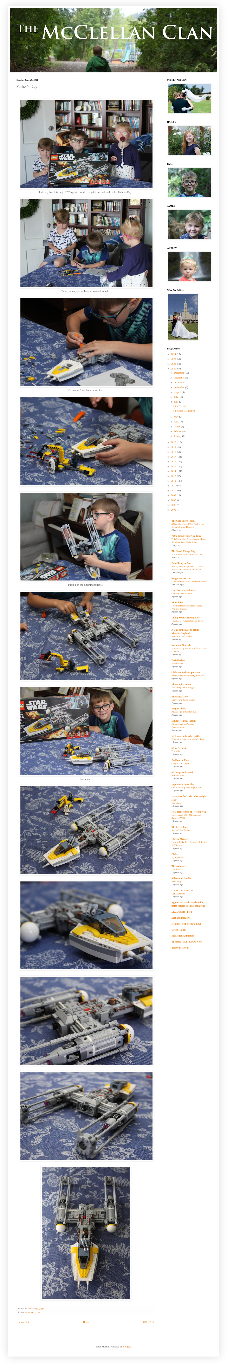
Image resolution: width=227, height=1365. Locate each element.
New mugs (176, 881)
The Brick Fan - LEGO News (186, 941)
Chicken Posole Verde (181, 593)
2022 (174, 363)
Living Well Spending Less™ (186, 617)
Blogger (127, 1346)
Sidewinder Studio (181, 878)
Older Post (148, 1322)
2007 (174, 505)
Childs (174, 854)
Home (86, 1322)
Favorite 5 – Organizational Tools (187, 620)
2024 (174, 354)
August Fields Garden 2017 (184, 711)
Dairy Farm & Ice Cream (183, 699)
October (178, 382)
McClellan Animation (182, 935)
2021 (174, 368)
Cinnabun (176, 803)
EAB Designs (178, 660)
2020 (174, 442)
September (179, 387)
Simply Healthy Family (183, 720)
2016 (174, 461)
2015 (174, 466)
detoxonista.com (180, 947)
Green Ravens (178, 929)
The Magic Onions (181, 684)
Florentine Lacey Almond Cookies (187, 739)
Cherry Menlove (180, 839)
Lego (39, 1312)
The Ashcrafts (178, 866)
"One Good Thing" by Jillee (186, 535)
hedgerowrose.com (181, 578)
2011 (174, 485)
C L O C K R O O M (182, 890)
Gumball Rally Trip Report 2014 (186, 787)
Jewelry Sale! (177, 663)
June (176, 401)
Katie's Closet (177, 775)
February (178, 431)
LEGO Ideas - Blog (181, 911)
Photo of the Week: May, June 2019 (188, 675)
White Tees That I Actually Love (186, 554)
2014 (174, 471)
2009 (174, 495)
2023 (174, 358)
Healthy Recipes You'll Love (186, 923)
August (178, 392)
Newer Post (23, 1322)
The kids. (175, 751)
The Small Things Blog (183, 551)
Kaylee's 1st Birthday (181, 830)
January (178, 436)
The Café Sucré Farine (183, 520)
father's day (30, 1312)
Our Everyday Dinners (183, 590)
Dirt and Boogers (180, 917)
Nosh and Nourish (181, 645)
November (179, 377)
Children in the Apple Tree (185, 672)
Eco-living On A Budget (182, 687)
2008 (174, 500)
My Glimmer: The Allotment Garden (188, 581)
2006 (174, 509)
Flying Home (177, 857)
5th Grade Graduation (184, 410)
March (177, 426)
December (179, 372)
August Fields (178, 708)
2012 (174, 480)
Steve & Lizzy (178, 748)
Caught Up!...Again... (181, 763)
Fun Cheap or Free (181, 563)
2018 (174, 452)
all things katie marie (182, 772)
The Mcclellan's (179, 827)
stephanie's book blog (182, 784)
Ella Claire (177, 602)
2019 (174, 447)
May (176, 416)
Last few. (175, 869)
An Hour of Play (180, 760)
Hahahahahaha (178, 893)
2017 (174, 456)
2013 (174, 476)
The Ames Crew (179, 696)
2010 (174, 490)
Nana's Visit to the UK (182, 636)
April (177, 421)
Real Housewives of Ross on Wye (188, 811)
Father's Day (179, 406)
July (176, 396)
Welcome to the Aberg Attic (186, 736)
